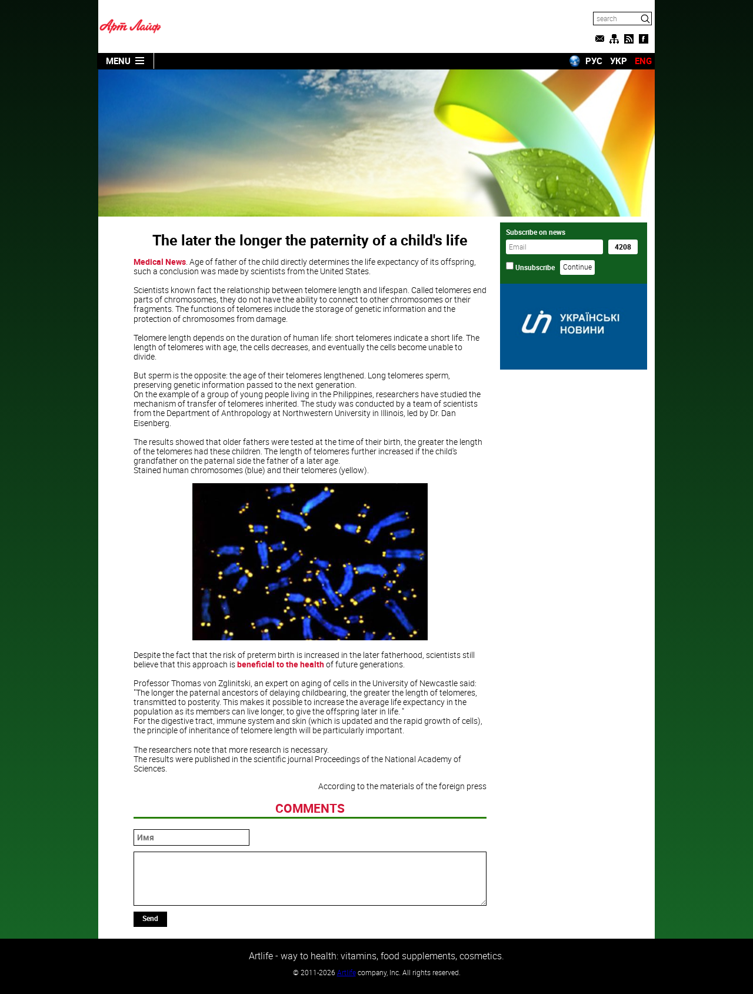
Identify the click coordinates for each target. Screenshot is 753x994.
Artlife (346, 972)
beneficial (256, 664)
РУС (593, 61)
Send (150, 918)
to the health (300, 664)
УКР (618, 61)
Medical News (160, 261)
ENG (643, 61)
